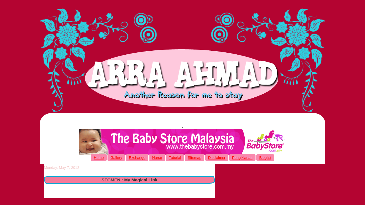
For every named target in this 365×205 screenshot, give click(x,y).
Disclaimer (217, 157)
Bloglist (265, 157)
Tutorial (175, 157)
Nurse (157, 157)
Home (99, 157)
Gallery (116, 157)
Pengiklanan (242, 157)
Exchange (137, 157)
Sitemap (194, 157)
